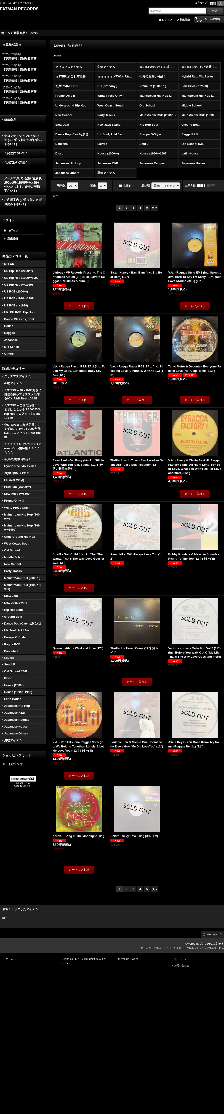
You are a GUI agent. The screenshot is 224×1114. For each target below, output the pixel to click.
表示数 (61, 185)
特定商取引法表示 (128, 958)
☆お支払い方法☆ (16, 162)
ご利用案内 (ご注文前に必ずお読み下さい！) (23, 202)
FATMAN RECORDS (19, 9)
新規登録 (185, 19)
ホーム (9, 958)
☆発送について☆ (16, 153)
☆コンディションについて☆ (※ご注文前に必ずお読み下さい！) (23, 140)
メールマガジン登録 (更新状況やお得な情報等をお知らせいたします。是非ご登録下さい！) (23, 185)
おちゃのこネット (212, 943)
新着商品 (10, 120)
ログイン (167, 19)
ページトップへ (215, 934)
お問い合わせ (181, 965)
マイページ (180, 958)
